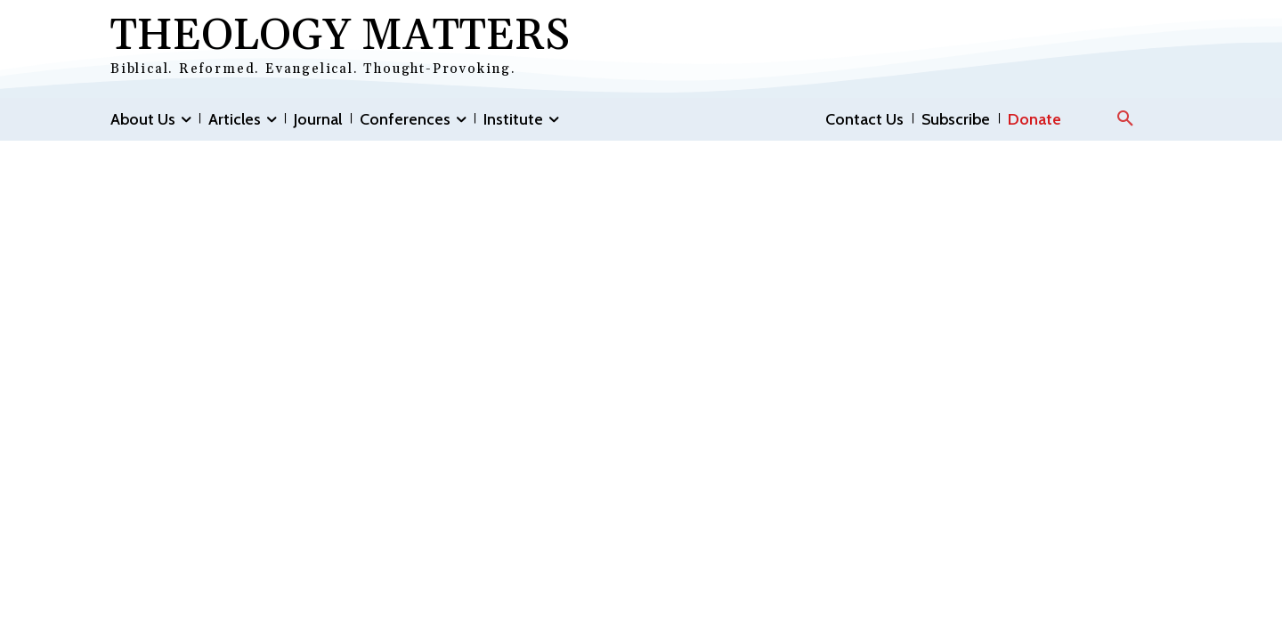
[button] (1125, 119)
